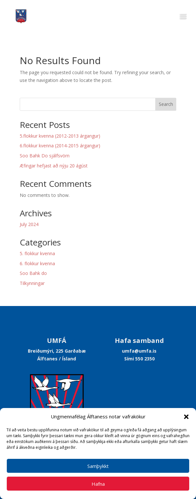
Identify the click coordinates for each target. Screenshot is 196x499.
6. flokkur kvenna (37, 263)
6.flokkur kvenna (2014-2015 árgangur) (60, 145)
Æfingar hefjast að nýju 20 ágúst (54, 166)
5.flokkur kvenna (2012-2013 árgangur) (60, 136)
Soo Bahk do (33, 273)
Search (166, 104)
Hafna (98, 484)
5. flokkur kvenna (37, 253)
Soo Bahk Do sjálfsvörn (45, 156)
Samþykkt (98, 466)
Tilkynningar (32, 283)
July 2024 (29, 224)
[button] (186, 417)
